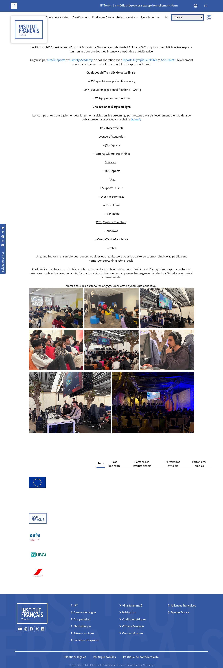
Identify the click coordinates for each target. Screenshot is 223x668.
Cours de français (56, 17)
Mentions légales (75, 657)
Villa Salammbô (132, 605)
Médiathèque (82, 626)
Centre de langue (85, 612)
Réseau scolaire (126, 17)
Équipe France (180, 612)
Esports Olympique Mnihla (140, 60)
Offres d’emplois (133, 626)
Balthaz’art (129, 612)
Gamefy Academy (80, 60)
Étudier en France (103, 17)
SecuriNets (168, 60)
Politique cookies (104, 657)
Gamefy (136, 119)
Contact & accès (132, 633)
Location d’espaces (86, 640)
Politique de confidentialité (141, 657)
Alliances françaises (183, 605)
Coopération (82, 619)
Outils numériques (134, 619)
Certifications (81, 17)
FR (205, 6)
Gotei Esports (56, 60)
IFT (76, 605)
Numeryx (149, 665)
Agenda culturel (150, 17)
